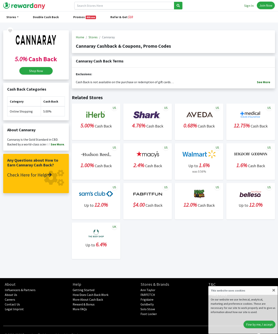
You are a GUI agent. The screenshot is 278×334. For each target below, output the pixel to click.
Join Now (265, 5)
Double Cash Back (46, 17)
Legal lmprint (14, 309)
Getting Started (83, 290)
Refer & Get (121, 17)
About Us (11, 295)
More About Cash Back (88, 299)
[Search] (124, 5)
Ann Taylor (147, 290)
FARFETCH (147, 295)
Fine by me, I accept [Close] (259, 324)
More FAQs (80, 309)
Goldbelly (147, 304)
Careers (10, 299)
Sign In (249, 6)
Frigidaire (146, 299)
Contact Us (12, 304)
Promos (84, 17)
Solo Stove (147, 309)
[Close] (273, 290)
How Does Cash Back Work (90, 295)
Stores (11, 17)
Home (80, 37)
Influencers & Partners (20, 290)
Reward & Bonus (84, 304)
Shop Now (36, 71)
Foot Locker (148, 314)
